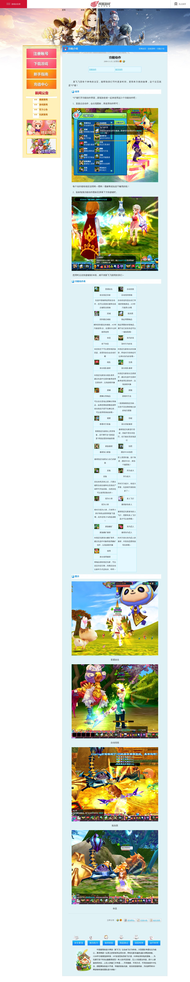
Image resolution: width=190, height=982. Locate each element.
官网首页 (142, 49)
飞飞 (43, 15)
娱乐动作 (119, 69)
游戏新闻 (43, 104)
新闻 (82, 10)
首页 (64, 10)
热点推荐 (180, 3)
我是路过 (124, 943)
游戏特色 (101, 10)
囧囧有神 (139, 943)
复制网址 (131, 920)
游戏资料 (120, 10)
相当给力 (94, 943)
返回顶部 (156, 920)
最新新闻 (43, 100)
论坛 (158, 10)
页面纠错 (143, 920)
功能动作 (92, 69)
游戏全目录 (13, 4)
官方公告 (43, 109)
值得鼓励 (109, 943)
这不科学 (154, 943)
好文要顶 (78, 943)
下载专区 (139, 10)
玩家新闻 (43, 114)
